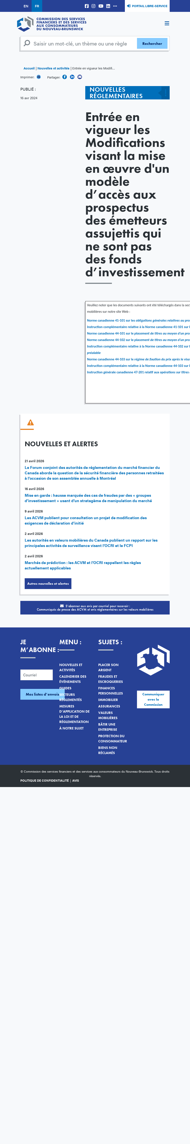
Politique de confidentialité (44, 780)
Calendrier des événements (72, 679)
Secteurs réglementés (70, 697)
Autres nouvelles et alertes (48, 583)
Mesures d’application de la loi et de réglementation (74, 714)
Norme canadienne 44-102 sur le (110, 340)
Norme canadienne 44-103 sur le (110, 359)
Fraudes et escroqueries (110, 679)
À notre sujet (71, 728)
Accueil (29, 68)
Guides (65, 688)
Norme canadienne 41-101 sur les (111, 320)
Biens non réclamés (107, 750)
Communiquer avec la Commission (153, 699)
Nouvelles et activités (53, 68)
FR (37, 5)
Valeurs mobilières (108, 715)
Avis (75, 780)
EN (26, 5)
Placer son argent (108, 667)
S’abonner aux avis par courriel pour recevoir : (95, 608)
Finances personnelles (110, 691)
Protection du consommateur (112, 738)
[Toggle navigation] (167, 24)
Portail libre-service (149, 6)
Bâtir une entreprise (107, 727)
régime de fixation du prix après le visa (162, 359)
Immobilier (108, 700)
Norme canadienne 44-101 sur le (110, 333)
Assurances (109, 706)
